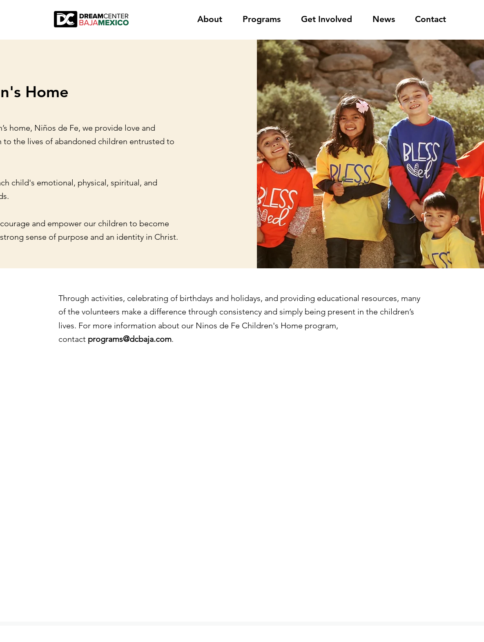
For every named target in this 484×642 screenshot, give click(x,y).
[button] (213, 19)
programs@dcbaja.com (130, 339)
